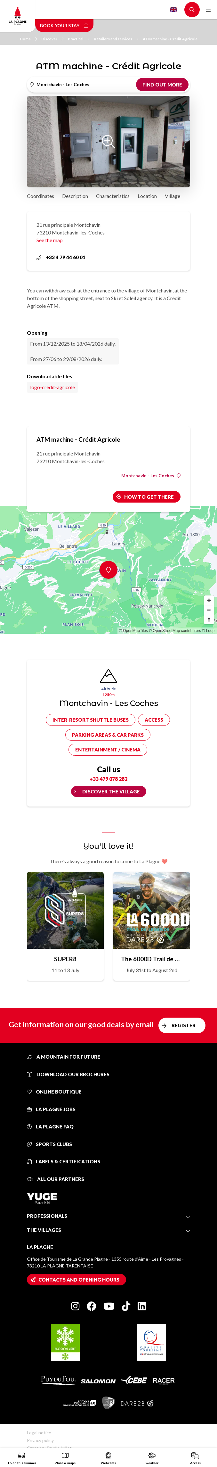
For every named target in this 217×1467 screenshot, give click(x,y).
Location (147, 196)
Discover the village (111, 791)
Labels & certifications (63, 1161)
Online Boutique (54, 1091)
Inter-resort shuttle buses (90, 720)
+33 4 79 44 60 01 (60, 257)
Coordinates (40, 196)
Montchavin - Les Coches (151, 475)
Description (75, 196)
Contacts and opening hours (78, 1280)
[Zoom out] (209, 610)
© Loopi (208, 630)
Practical (79, 39)
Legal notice (39, 1432)
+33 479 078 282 (108, 779)
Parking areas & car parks (108, 735)
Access (154, 720)
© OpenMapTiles (133, 630)
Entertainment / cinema (108, 749)
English (173, 9)
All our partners (55, 1179)
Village (172, 196)
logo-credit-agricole (52, 387)
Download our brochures (68, 1074)
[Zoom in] (209, 600)
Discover (52, 39)
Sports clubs (49, 1144)
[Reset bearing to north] (209, 619)
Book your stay (64, 25)
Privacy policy (40, 1440)
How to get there (149, 497)
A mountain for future (63, 1057)
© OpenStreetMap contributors (175, 630)
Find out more (162, 84)
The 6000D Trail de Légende (151, 959)
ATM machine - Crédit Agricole (170, 39)
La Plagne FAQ (50, 1126)
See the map (49, 240)
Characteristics (113, 196)
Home (28, 39)
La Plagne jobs (51, 1109)
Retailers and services (116, 39)
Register (184, 1025)
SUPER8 (65, 959)
